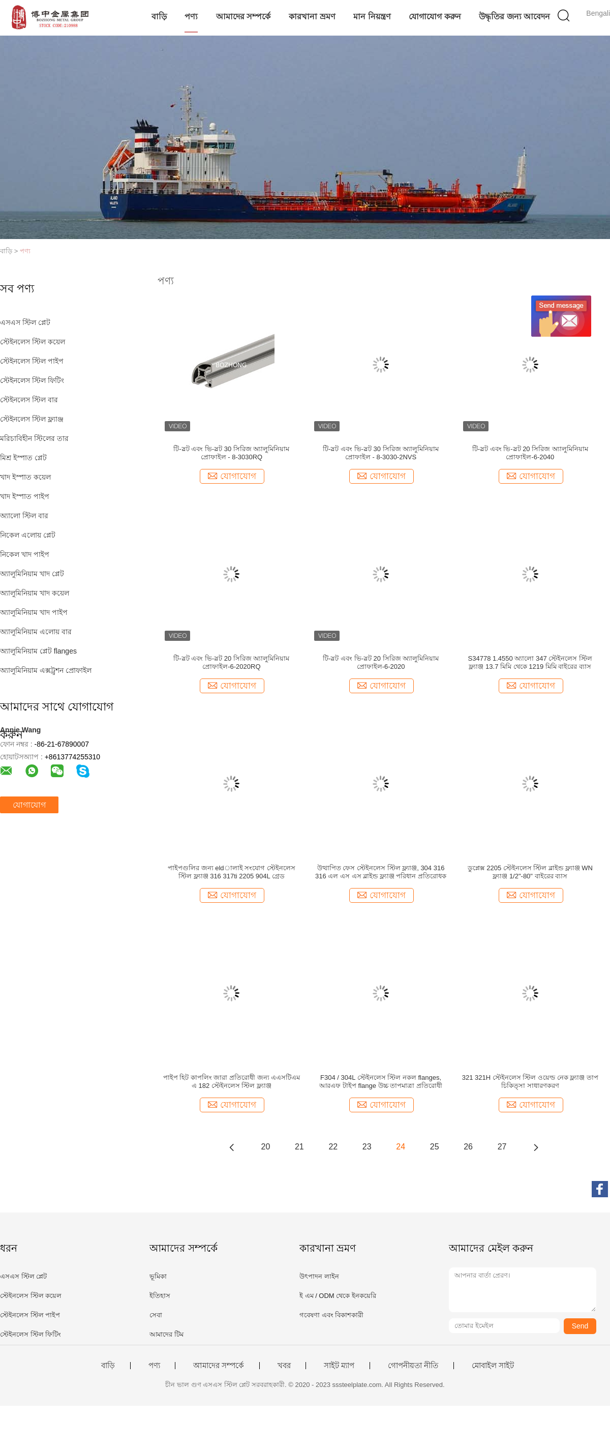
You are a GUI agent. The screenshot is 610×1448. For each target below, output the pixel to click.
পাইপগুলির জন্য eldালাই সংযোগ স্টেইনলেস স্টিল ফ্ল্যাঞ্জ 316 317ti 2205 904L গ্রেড (231, 872)
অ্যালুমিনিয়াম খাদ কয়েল (34, 593)
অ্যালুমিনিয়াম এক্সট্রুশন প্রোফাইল (46, 670)
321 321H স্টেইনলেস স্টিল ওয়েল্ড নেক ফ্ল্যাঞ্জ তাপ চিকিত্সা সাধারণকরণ (530, 1081)
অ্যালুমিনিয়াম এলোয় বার (36, 632)
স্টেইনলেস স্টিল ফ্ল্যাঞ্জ (32, 419)
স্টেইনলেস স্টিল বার (29, 400)
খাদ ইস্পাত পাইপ (24, 496)
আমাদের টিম (166, 1334)
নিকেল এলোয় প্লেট (27, 535)
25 (434, 1146)
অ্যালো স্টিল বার (24, 516)
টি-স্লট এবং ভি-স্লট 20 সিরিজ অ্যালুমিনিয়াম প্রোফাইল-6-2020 (381, 662)
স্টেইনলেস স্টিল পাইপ (32, 361)
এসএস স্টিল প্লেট (25, 322)
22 (333, 1146)
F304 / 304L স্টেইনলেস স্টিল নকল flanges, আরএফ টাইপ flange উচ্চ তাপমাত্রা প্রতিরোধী (380, 1081)
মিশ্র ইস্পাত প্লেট (23, 458)
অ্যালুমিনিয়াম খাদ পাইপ (34, 612)
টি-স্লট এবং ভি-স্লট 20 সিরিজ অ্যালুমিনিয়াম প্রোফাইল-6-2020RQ (231, 662)
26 (468, 1146)
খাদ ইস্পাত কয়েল (25, 477)
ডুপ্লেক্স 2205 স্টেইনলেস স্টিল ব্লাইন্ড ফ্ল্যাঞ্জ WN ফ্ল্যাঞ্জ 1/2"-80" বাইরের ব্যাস (530, 872)
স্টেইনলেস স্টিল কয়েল (32, 342)
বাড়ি (159, 16)
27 (502, 1146)
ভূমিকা (158, 1276)
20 (265, 1146)
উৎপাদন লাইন (319, 1276)
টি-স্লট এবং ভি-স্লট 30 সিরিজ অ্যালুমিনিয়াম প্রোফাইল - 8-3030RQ (231, 453)
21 (299, 1146)
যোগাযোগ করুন (435, 16)
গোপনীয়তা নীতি (413, 1365)
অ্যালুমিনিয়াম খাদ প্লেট (32, 574)
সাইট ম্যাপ (339, 1365)
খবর (284, 1365)
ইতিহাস (159, 1295)
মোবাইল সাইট (493, 1365)
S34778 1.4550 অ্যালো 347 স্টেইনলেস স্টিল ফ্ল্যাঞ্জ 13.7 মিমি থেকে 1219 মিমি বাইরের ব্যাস (530, 662)
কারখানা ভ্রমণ (312, 16)
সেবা (155, 1315)
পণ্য (191, 16)
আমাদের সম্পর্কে (243, 16)
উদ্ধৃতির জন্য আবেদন (514, 16)
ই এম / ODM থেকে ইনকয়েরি (337, 1295)
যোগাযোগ (29, 805)
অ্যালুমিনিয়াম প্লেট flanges (38, 651)
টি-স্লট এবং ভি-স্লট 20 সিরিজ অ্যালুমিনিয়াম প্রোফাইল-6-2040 (530, 453)
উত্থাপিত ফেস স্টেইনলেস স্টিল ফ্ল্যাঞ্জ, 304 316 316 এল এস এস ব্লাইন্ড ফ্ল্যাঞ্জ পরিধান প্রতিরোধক (380, 872)
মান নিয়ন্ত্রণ (371, 16)
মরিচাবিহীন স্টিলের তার (34, 438)
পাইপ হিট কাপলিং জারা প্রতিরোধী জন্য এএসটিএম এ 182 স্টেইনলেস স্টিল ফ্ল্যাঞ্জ (231, 1081)
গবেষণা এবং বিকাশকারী (331, 1315)
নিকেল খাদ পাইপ (24, 554)
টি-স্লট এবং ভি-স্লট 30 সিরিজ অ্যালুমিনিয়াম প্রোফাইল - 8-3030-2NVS (381, 453)
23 (367, 1146)
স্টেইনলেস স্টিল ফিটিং (32, 380)
